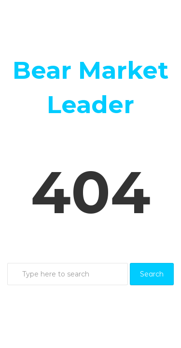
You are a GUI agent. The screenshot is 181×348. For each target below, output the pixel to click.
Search (152, 274)
